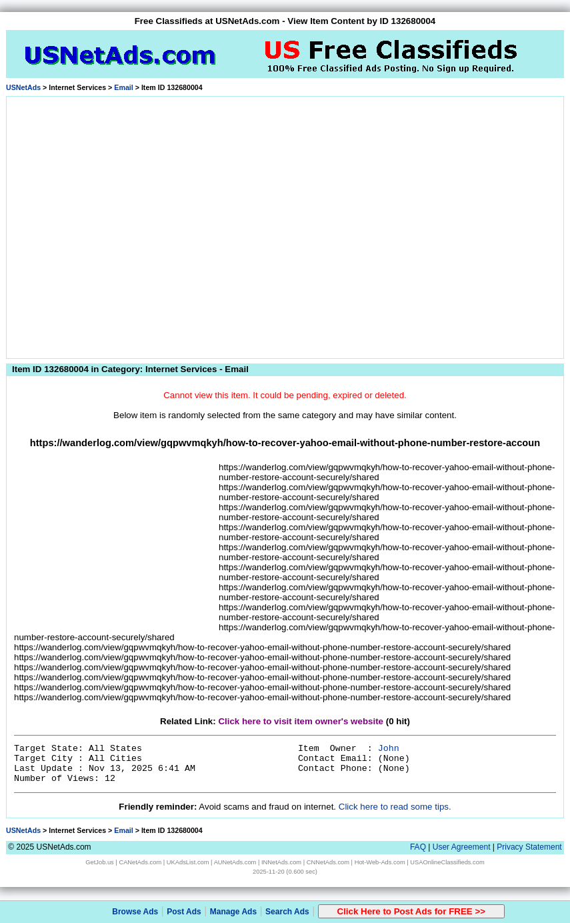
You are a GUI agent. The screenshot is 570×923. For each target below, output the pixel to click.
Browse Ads (135, 911)
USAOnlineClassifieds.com (447, 862)
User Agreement (462, 847)
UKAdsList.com (188, 862)
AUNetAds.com (235, 862)
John (388, 749)
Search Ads (287, 911)
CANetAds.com (140, 862)
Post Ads (184, 911)
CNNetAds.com (328, 862)
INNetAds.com (281, 862)
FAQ (418, 847)
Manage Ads (233, 911)
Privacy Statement (529, 847)
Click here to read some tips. (395, 807)
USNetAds (23, 87)
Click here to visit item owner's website (300, 721)
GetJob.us (99, 862)
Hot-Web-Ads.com (380, 862)
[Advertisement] (125, 225)
